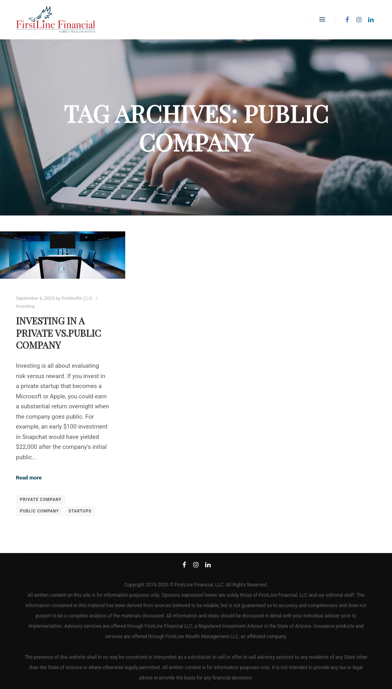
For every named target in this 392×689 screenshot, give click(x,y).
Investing (25, 306)
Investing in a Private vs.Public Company (58, 332)
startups (79, 511)
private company (41, 499)
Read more (29, 478)
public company (39, 511)
